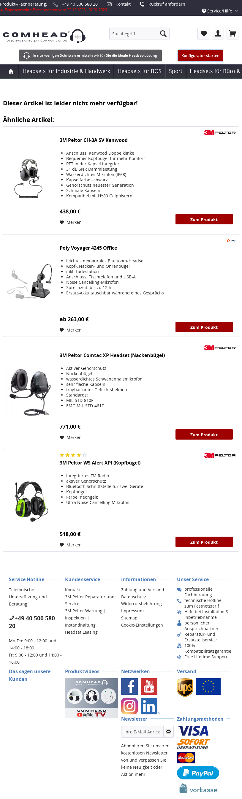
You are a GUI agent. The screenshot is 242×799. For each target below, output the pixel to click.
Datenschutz (133, 597)
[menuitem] (139, 33)
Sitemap (129, 618)
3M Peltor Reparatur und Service (90, 600)
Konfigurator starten (200, 55)
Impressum (132, 610)
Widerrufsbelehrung (141, 603)
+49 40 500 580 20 (80, 4)
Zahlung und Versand (142, 589)
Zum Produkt (204, 219)
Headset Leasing (81, 632)
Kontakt (123, 4)
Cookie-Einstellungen (142, 625)
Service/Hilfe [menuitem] (217, 11)
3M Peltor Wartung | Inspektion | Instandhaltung (85, 618)
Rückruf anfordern (166, 4)
